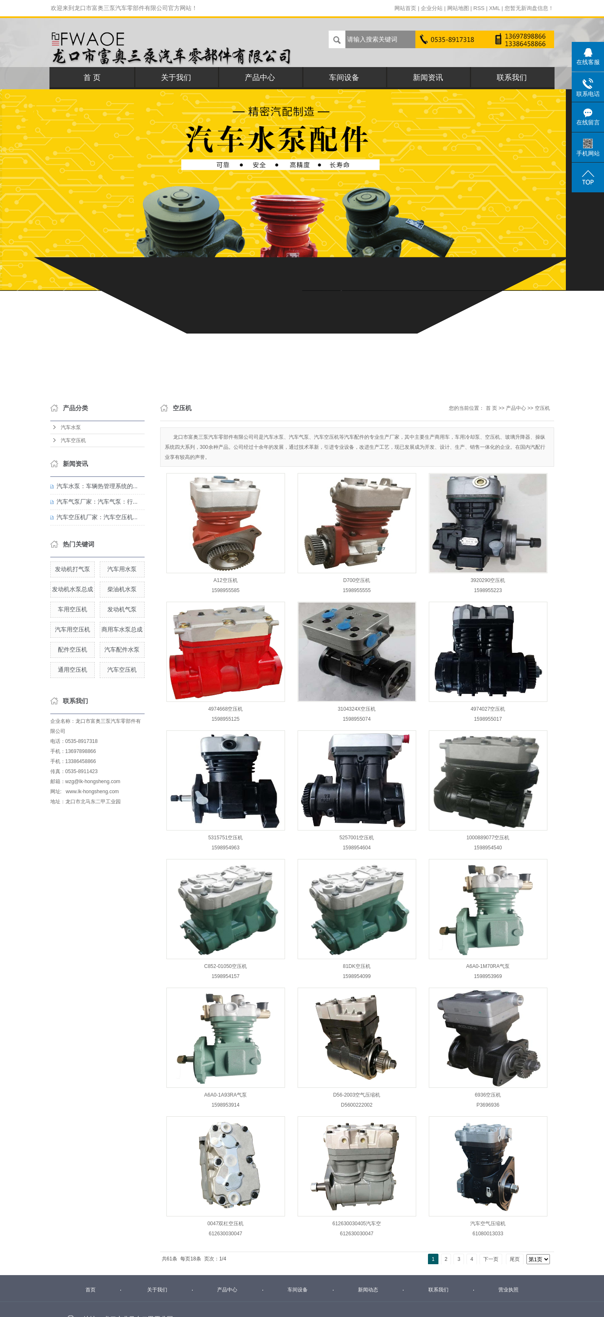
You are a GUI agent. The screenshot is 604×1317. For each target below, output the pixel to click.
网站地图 (458, 8)
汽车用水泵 (122, 569)
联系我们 (512, 77)
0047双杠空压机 (225, 1223)
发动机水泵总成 (72, 589)
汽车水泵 (71, 427)
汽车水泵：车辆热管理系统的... (97, 486)
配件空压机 (72, 649)
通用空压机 (72, 669)
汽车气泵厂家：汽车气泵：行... (97, 501)
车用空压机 (72, 609)
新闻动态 (368, 1290)
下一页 (490, 1259)
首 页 (92, 77)
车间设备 (344, 77)
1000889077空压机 (488, 838)
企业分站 (432, 8)
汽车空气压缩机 (487, 1223)
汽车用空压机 (72, 629)
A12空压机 (225, 580)
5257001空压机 (357, 838)
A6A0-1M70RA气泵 (488, 966)
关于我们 (176, 77)
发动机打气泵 (72, 569)
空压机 (542, 408)
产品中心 (260, 77)
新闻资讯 (428, 77)
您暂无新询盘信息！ (529, 8)
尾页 (515, 1259)
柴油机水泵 (122, 589)
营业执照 (508, 1290)
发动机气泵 (122, 609)
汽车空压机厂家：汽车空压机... (97, 517)
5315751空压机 (225, 838)
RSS (479, 8)
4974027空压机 (488, 709)
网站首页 (405, 8)
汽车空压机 (73, 440)
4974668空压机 (225, 709)
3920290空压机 (488, 580)
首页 (91, 1290)
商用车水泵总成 (122, 629)
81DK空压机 (357, 966)
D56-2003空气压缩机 (357, 1095)
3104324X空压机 (357, 709)
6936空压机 (488, 1095)
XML (494, 8)
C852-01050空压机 (225, 966)
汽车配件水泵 (122, 649)
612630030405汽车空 (356, 1223)
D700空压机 (357, 580)
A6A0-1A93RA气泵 (225, 1095)
